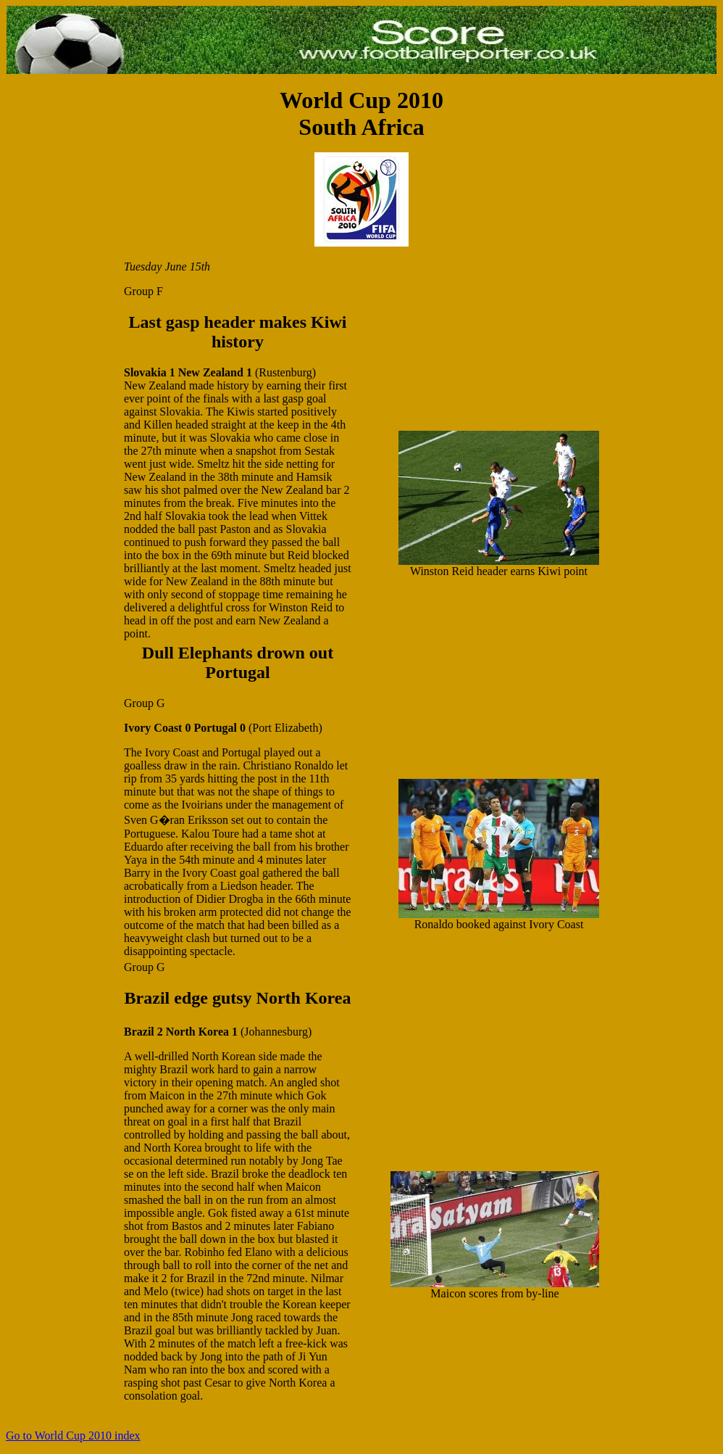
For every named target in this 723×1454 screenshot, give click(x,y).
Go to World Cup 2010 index (73, 1435)
